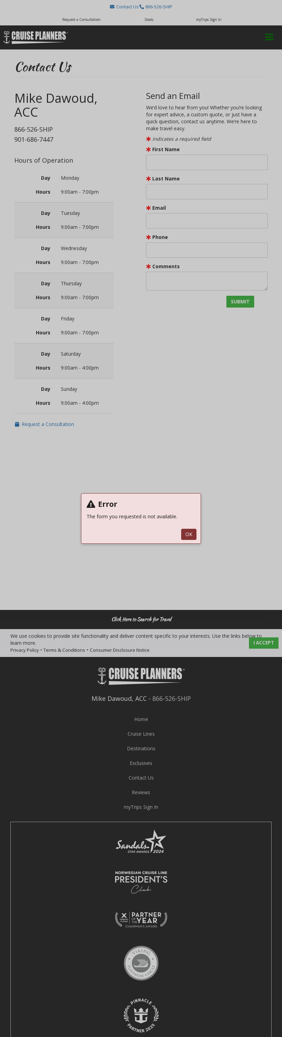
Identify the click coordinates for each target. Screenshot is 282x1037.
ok (188, 534)
